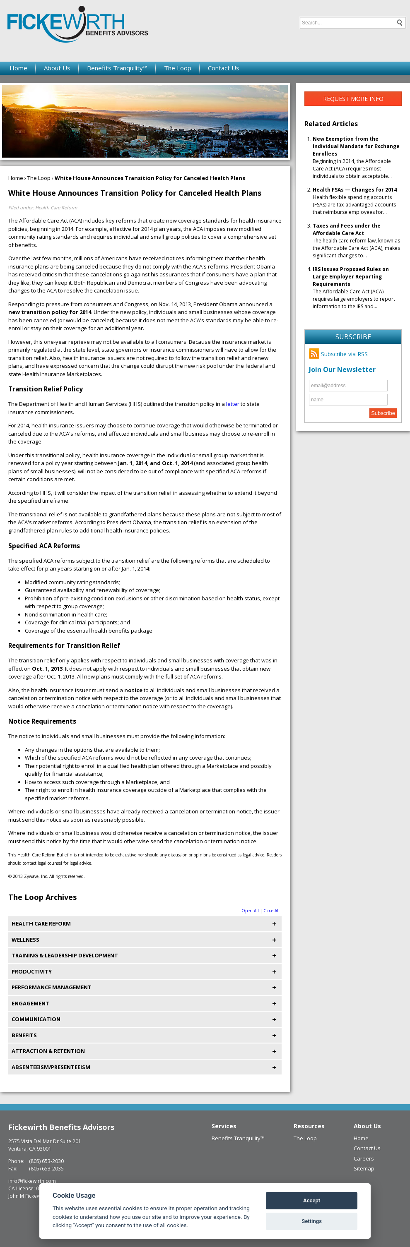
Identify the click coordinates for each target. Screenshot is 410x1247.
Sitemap (364, 1168)
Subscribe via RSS (338, 354)
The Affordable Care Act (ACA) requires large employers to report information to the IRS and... (354, 288)
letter (232, 404)
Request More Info (353, 99)
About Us (57, 68)
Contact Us (223, 68)
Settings (311, 1221)
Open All (250, 911)
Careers (364, 1158)
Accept (311, 1200)
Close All (271, 911)
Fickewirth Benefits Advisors (61, 1127)
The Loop (177, 68)
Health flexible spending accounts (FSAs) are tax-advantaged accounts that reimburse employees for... (355, 201)
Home (18, 68)
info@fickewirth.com (32, 1181)
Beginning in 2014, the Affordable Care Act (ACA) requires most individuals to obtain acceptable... (356, 157)
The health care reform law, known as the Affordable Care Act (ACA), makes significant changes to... (356, 240)
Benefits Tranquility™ (117, 68)
